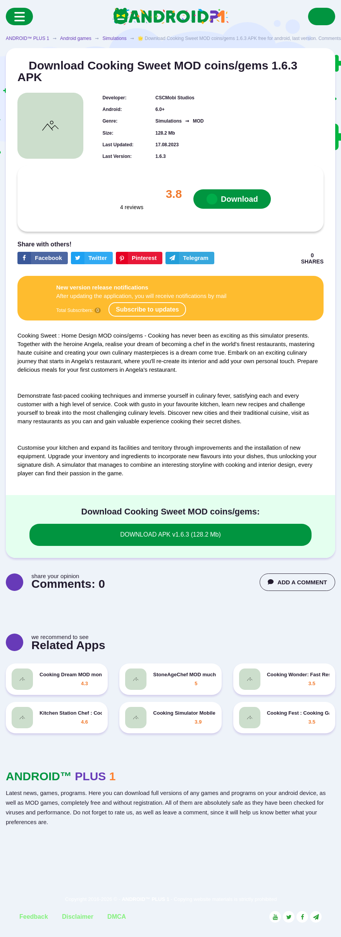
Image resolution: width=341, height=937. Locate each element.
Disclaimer (77, 916)
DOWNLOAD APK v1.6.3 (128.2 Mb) (170, 534)
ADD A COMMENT (297, 582)
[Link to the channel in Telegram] (316, 917)
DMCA (116, 916)
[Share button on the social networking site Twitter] (92, 258)
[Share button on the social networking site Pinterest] (139, 258)
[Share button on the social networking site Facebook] (42, 258)
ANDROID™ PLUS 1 (27, 38)
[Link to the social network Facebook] (302, 917)
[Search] (321, 16)
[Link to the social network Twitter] (288, 917)
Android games (75, 38)
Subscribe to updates (147, 309)
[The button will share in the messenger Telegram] (189, 258)
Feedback (33, 916)
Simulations (114, 38)
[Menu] (19, 16)
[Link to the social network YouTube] (275, 917)
